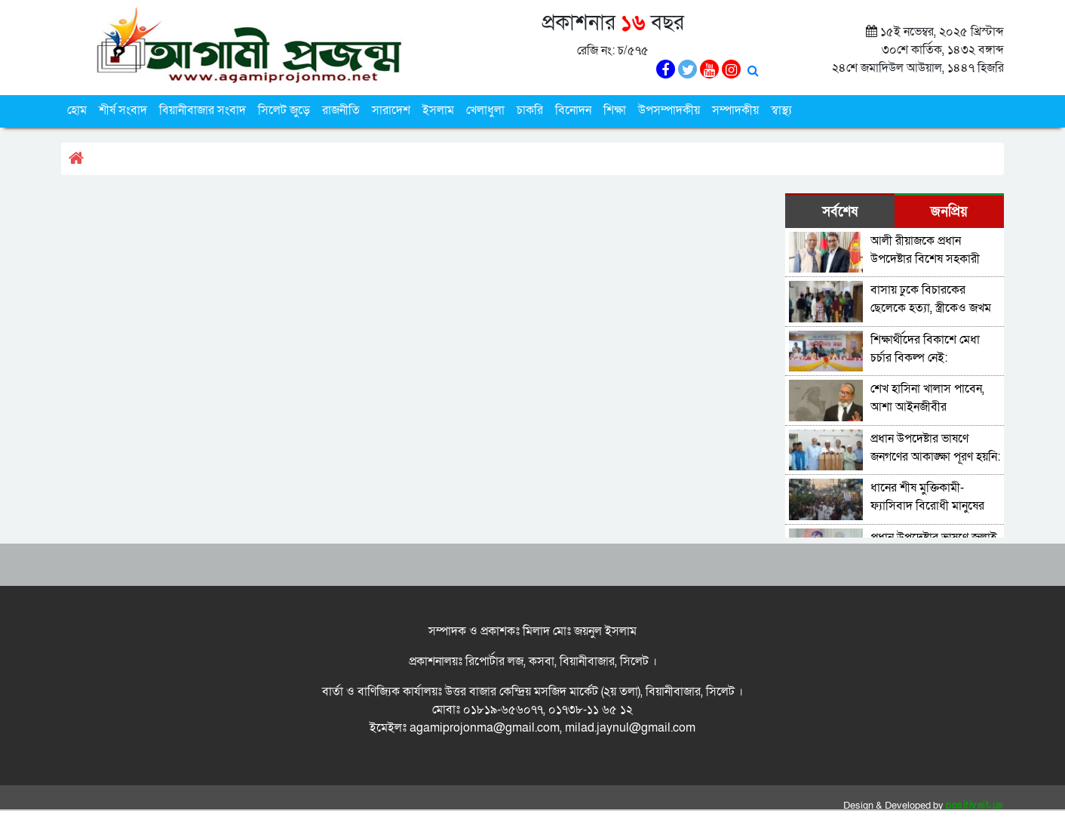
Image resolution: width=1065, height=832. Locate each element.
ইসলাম (438, 110)
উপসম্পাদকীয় (669, 110)
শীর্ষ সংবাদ (123, 110)
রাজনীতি (341, 110)
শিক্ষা (614, 110)
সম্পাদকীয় (735, 110)
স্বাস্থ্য (781, 110)
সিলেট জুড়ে (284, 110)
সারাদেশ (391, 110)
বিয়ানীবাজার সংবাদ (202, 110)
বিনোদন (573, 110)
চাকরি (530, 110)
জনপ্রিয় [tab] (949, 211)
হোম (77, 110)
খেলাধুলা (485, 110)
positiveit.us (975, 805)
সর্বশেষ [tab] (840, 211)
